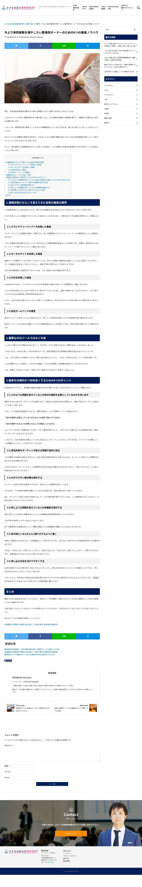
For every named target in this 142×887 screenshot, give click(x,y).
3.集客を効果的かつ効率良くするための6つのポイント (26, 177)
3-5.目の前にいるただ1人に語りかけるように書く (27, 190)
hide (41, 158)
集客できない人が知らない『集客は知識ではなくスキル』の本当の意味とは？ (119, 65)
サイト (7, 777)
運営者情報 (66, 861)
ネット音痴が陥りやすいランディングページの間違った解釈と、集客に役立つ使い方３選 (119, 45)
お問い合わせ (71, 834)
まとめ (8, 195)
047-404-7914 (49, 863)
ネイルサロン (109, 95)
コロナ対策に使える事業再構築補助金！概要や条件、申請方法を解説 (119, 58)
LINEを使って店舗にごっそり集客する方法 (119, 71)
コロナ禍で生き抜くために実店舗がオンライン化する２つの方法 (119, 51)
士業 (105, 99)
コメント (9, 745)
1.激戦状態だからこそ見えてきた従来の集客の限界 (25, 162)
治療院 (9, 661)
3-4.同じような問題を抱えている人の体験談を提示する (29, 187)
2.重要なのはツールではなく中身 (18, 175)
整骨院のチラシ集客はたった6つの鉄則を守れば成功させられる (29, 654)
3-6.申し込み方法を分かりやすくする (22, 192)
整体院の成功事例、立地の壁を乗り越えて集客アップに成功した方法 (31, 649)
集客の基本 (108, 118)
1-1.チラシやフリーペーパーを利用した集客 (24, 164)
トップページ (67, 854)
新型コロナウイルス (111, 104)
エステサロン (109, 85)
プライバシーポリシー (69, 856)
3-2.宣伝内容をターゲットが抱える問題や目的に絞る (28, 182)
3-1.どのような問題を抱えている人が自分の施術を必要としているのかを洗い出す (39, 180)
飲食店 (106, 123)
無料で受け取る (94, 884)
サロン (106, 90)
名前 (7, 765)
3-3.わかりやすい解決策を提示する (21, 185)
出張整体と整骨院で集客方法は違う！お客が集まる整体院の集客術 (31, 624)
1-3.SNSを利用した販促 (17, 169)
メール (8, 771)
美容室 (106, 113)
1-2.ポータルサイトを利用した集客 (21, 167)
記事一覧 (65, 859)
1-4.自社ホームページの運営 (19, 172)
